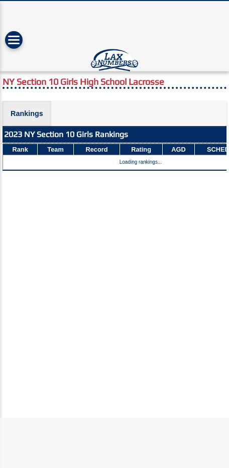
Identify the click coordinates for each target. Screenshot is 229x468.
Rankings (27, 113)
